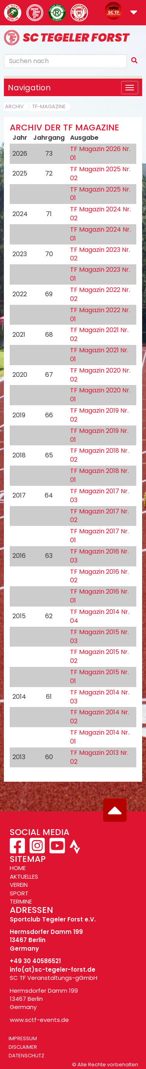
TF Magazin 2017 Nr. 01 (99, 536)
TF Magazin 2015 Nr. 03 (99, 636)
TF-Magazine (49, 106)
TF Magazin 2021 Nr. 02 (99, 334)
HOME (18, 868)
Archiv (14, 106)
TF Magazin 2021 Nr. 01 (99, 355)
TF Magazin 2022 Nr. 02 (100, 294)
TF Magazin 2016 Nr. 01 (99, 596)
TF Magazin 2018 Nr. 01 (99, 475)
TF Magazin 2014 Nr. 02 (99, 717)
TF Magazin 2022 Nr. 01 (100, 315)
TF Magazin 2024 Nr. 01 (100, 234)
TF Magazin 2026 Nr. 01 (100, 153)
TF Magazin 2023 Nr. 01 (100, 274)
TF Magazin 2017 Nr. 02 (99, 516)
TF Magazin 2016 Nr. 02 (99, 576)
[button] (133, 13)
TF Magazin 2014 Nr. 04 (99, 616)
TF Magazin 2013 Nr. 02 (99, 757)
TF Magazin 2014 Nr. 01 (99, 737)
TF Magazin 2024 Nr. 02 (100, 214)
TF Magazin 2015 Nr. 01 (99, 677)
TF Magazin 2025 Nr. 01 (100, 194)
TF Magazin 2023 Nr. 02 (100, 254)
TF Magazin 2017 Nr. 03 (99, 496)
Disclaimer (23, 1047)
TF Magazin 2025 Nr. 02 (100, 174)
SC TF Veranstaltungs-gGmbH (53, 978)
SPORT (19, 893)
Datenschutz (26, 1055)
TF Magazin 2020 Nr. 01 (100, 395)
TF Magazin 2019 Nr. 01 (99, 435)
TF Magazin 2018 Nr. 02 (99, 455)
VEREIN (19, 885)
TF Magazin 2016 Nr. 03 (99, 556)
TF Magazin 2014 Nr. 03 (99, 697)
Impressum (23, 1038)
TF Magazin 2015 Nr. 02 (99, 656)
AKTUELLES (24, 876)
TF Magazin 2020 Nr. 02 (100, 375)
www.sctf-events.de (39, 1020)
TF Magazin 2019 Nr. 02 (99, 415)
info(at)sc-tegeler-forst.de (52, 969)
